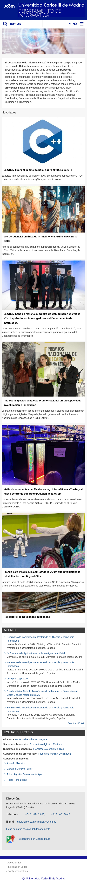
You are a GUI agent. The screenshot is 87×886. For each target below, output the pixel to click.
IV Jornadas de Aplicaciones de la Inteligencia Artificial (36, 653)
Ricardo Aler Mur (16, 763)
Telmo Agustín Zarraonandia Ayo (24, 774)
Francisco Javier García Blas (48, 749)
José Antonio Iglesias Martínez (46, 744)
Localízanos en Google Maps (34, 838)
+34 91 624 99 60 (34, 814)
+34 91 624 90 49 (60, 814)
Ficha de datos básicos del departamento (28, 829)
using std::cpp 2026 (17, 678)
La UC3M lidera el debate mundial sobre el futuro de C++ (38, 169)
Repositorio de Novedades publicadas (27, 616)
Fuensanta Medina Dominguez (54, 753)
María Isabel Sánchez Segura (31, 739)
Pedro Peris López (17, 779)
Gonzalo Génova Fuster (19, 768)
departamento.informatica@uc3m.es (36, 821)
